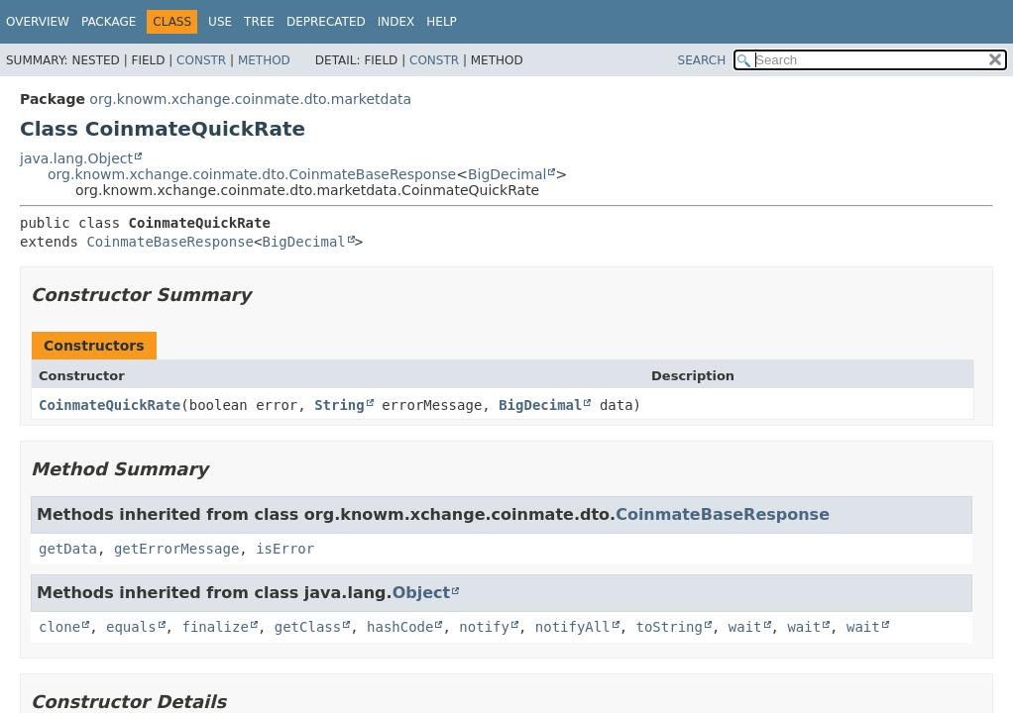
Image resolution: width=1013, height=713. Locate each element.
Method (264, 60)
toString (669, 627)
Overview (37, 22)
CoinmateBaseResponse (170, 242)
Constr (201, 60)
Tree (259, 22)
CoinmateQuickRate (109, 405)
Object (422, 592)
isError (285, 549)
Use (220, 22)
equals (131, 627)
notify (484, 627)
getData (68, 549)
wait (745, 627)
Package (108, 22)
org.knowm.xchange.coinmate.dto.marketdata (250, 99)
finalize (214, 627)
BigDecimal (507, 174)
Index (396, 22)
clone (59, 627)
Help (441, 22)
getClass (308, 627)
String (339, 405)
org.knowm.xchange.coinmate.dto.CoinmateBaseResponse (252, 174)
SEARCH (702, 60)
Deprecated (326, 22)
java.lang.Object (76, 158)
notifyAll (573, 627)
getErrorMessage (176, 549)
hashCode (400, 627)
